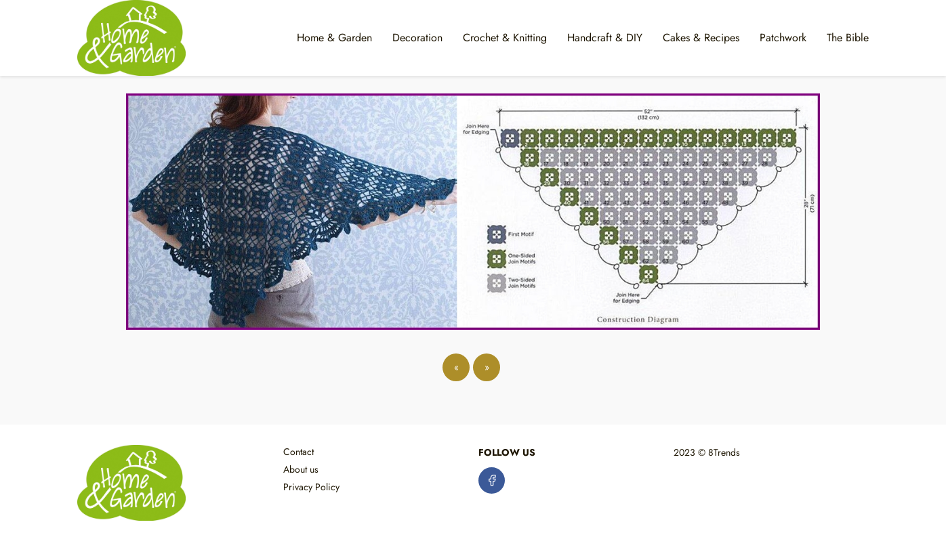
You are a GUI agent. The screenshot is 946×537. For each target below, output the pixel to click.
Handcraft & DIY (604, 37)
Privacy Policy (311, 487)
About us (300, 469)
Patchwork (783, 37)
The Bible (848, 37)
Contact (298, 451)
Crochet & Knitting (505, 37)
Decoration (417, 37)
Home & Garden (334, 37)
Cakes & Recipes (701, 37)
